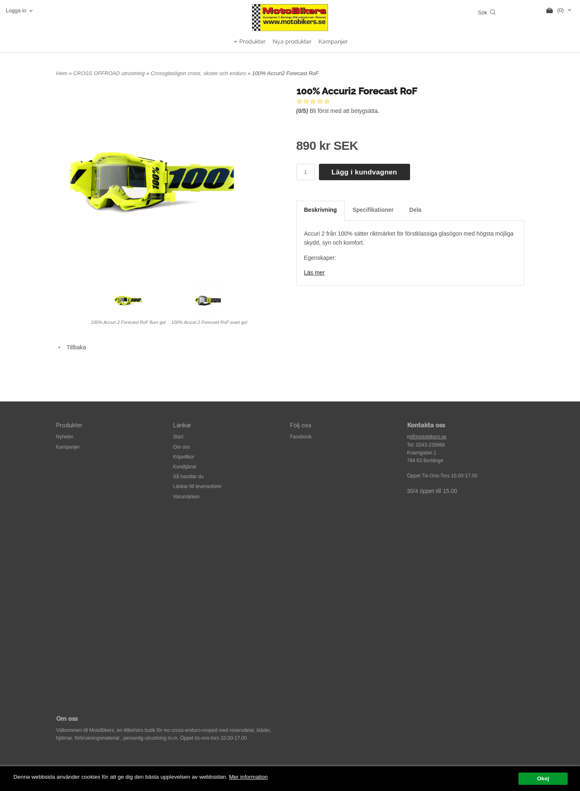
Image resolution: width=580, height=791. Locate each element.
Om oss (181, 447)
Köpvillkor (184, 457)
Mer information (248, 777)
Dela (415, 209)
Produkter (252, 41)
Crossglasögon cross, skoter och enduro (199, 73)
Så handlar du (188, 476)
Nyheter (64, 437)
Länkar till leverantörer (197, 486)
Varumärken (186, 497)
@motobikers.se (429, 437)
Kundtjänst (185, 467)
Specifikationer (373, 209)
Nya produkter (292, 41)
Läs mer (314, 272)
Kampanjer (333, 41)
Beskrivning (320, 209)
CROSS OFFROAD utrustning (109, 73)
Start (178, 437)
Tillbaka (71, 347)
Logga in (16, 10)
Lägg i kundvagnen (364, 172)
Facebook (301, 437)
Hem (61, 73)
